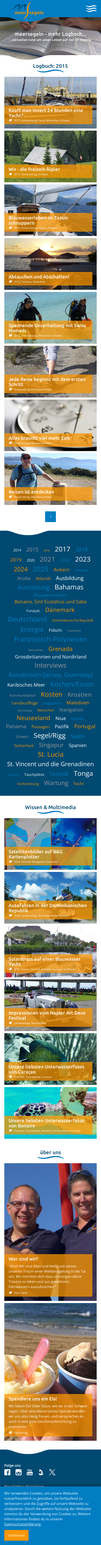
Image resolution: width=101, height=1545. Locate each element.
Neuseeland (33, 718)
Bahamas (69, 586)
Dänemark (60, 610)
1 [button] (51, 516)
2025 (40, 568)
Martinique (25, 710)
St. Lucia (50, 754)
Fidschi (55, 630)
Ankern (62, 569)
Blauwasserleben (50, 595)
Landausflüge (25, 703)
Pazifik (62, 726)
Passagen (41, 726)
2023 (83, 558)
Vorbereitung (28, 783)
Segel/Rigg (50, 735)
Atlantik (43, 578)
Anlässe (81, 570)
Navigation (71, 709)
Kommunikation (22, 695)
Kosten (51, 694)
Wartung (56, 783)
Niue (60, 718)
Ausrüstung (33, 587)
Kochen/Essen (72, 684)
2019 (16, 559)
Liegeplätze (52, 703)
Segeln (78, 736)
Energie (32, 629)
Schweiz (22, 736)
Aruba (24, 578)
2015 (32, 549)
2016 (47, 550)
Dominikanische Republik (72, 620)
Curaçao (33, 610)
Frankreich (74, 631)
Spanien (78, 745)
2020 (31, 560)
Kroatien (80, 694)
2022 (65, 560)
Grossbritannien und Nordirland (50, 656)
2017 (62, 548)
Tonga (83, 773)
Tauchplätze (34, 774)
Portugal (84, 726)
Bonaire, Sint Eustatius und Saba (50, 601)
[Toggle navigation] (91, 8)
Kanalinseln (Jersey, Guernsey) (51, 675)
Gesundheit (35, 650)
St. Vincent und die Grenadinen (50, 764)
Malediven (77, 702)
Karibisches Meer (26, 684)
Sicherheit (24, 745)
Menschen (45, 710)
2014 (17, 550)
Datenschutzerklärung (22, 1524)
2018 (82, 549)
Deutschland (27, 619)
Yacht (78, 783)
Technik (59, 773)
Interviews (50, 665)
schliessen (16, 1535)
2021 (47, 558)
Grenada (60, 649)
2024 (21, 569)
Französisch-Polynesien (50, 638)
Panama (16, 726)
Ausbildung (70, 577)
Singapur (51, 745)
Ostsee (78, 718)
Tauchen (13, 775)
